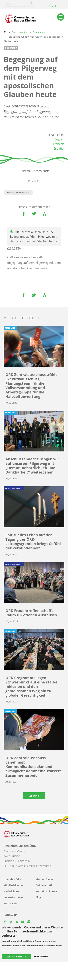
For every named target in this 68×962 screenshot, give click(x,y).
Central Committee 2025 (18, 192)
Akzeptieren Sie (16, 956)
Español (58, 148)
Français (58, 144)
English (59, 139)
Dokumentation (19, 32)
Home (5, 32)
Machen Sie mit (45, 879)
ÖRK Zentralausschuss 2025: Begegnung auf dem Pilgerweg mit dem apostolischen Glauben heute (33, 236)
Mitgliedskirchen (14, 885)
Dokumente (39, 32)
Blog (38, 897)
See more (34, 795)
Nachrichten (11, 891)
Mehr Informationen (13, 950)
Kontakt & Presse (46, 891)
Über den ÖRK (12, 879)
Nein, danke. (41, 956)
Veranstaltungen (14, 897)
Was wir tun (11, 903)
